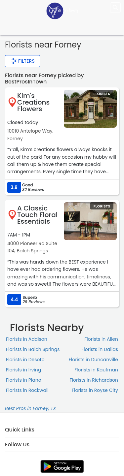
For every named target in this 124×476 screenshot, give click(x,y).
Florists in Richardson (93, 380)
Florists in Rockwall (27, 390)
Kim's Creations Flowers (33, 102)
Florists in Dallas (99, 349)
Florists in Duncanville (93, 359)
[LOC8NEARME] (62, 10)
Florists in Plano (23, 380)
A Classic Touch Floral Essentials (37, 215)
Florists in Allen (101, 339)
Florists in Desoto (25, 359)
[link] (62, 466)
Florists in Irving (23, 369)
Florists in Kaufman (96, 369)
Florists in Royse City (95, 390)
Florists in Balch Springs (33, 349)
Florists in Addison (26, 339)
